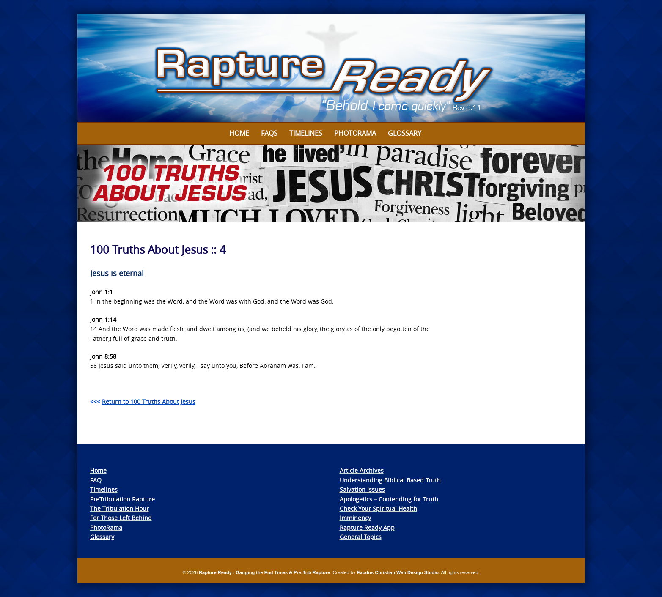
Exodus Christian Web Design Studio (398, 572)
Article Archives (362, 470)
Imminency (355, 518)
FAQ (96, 480)
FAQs (269, 133)
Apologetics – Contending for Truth (389, 499)
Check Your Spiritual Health (378, 508)
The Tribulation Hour (119, 508)
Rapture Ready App (367, 527)
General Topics (361, 537)
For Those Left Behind (121, 518)
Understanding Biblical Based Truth (390, 480)
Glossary (404, 133)
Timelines (305, 133)
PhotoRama (106, 527)
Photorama (355, 133)
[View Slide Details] (331, 68)
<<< (142, 401)
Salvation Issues (362, 489)
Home (239, 133)
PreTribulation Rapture (122, 499)
